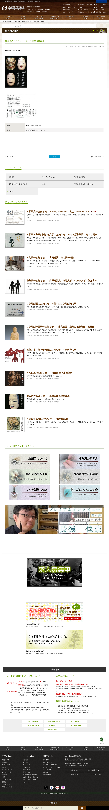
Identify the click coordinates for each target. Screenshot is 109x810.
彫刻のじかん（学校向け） (30, 779)
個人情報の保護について (54, 729)
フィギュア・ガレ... (12, 157)
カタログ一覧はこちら (94, 774)
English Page (26, 782)
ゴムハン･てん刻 (7, 769)
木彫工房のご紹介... (96, 157)
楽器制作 (4, 774)
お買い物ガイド (54, 17)
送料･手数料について (54, 721)
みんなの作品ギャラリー (30, 774)
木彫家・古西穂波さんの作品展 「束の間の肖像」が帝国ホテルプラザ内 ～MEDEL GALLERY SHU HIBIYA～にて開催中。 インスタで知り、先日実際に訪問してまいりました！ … (54, 263)
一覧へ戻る (54, 157)
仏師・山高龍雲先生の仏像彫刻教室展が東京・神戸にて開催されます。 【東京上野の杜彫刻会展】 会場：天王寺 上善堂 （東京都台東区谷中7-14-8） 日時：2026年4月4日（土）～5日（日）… (54, 332)
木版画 (4, 767)
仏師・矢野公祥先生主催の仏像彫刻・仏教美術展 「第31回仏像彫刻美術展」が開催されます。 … (54, 309)
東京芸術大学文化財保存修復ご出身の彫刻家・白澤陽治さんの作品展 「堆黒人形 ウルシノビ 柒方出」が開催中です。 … (54, 286)
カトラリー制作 (6, 772)
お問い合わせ (101, 17)
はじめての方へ (39, 17)
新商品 (4, 782)
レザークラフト (6, 779)
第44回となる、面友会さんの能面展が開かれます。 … (54, 401)
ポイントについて (76, 721)
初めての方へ (47, 760)
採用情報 (45, 772)
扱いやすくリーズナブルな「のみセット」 (28, 460)
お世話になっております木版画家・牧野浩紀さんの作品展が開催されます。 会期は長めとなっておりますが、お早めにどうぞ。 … (54, 424)
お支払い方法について (32, 725)
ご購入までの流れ (33, 721)
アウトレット (6, 784)
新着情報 (11, 177)
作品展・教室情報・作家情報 (18, 184)
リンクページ (26, 765)
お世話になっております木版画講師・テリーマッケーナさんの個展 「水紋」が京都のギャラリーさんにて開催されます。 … (54, 217)
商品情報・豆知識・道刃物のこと (84, 184)
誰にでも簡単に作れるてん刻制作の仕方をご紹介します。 (28, 492)
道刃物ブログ (26, 772)
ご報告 (44, 184)
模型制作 (4, 777)
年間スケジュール (28, 769)
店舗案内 (25, 760)
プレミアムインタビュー (49, 177)
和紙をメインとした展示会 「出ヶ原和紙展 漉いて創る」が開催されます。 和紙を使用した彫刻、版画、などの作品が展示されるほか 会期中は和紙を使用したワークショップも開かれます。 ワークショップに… (54, 240)
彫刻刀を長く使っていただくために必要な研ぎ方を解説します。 (78, 461)
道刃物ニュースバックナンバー (52, 767)
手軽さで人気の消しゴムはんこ (78, 491)
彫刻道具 (4, 762)
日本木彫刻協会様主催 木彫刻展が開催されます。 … (54, 378)
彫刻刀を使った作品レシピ (30, 777)
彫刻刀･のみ (5, 760)
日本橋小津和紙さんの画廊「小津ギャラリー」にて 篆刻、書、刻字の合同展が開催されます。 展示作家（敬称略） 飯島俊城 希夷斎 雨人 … (54, 355)
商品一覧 (23, 17)
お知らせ (11, 191)
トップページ (8, 17)
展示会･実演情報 (79, 177)
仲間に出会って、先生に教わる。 (78, 476)
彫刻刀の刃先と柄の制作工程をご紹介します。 (28, 476)
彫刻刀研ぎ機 (6, 765)
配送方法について (54, 725)
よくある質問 (70, 17)
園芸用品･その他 (7, 787)
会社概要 (85, 17)
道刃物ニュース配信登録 (50, 765)
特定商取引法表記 (76, 725)
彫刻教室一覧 (26, 767)
